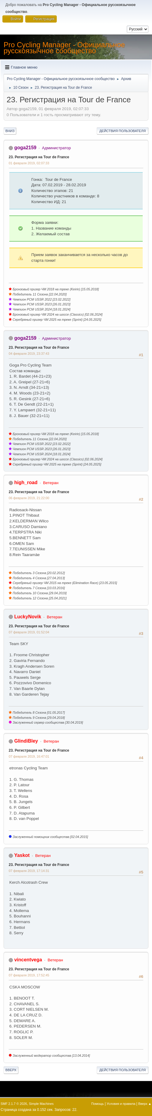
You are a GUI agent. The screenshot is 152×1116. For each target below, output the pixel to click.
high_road (25, 482)
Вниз (9, 131)
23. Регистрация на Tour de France (39, 157)
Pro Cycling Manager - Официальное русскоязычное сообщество (64, 48)
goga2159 (25, 147)
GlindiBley (26, 740)
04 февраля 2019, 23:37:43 (29, 353)
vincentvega (28, 959)
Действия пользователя (122, 131)
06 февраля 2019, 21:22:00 (29, 498)
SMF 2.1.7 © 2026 (14, 1103)
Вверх (11, 1070)
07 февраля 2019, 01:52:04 (29, 632)
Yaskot (22, 855)
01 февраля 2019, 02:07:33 (29, 163)
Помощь (97, 1103)
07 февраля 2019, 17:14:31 (29, 871)
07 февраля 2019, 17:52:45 (29, 975)
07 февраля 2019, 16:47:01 (29, 756)
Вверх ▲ (144, 1103)
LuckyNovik (27, 616)
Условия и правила (121, 1103)
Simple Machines (41, 1103)
